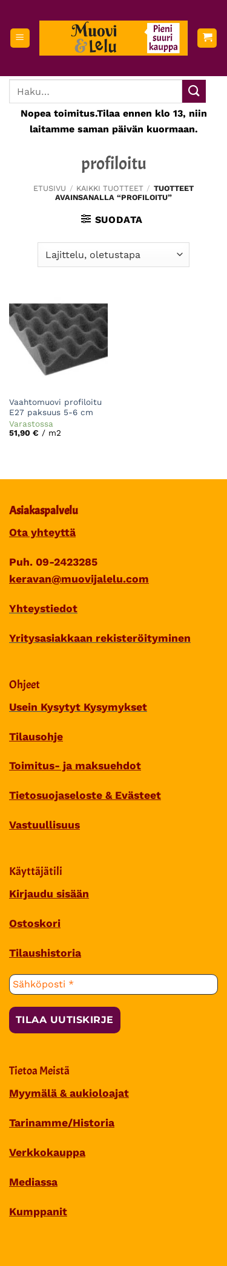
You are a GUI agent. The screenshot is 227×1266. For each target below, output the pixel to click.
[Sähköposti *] (113, 984)
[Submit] (194, 91)
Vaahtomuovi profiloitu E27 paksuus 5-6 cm (55, 407)
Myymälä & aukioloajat (69, 1093)
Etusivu (49, 188)
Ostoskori (35, 923)
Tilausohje (36, 737)
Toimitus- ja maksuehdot (75, 766)
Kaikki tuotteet (109, 188)
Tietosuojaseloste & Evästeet (85, 795)
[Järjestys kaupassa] (113, 254)
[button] (20, 38)
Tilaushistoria (45, 953)
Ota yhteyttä (42, 532)
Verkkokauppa (47, 1152)
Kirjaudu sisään (49, 894)
